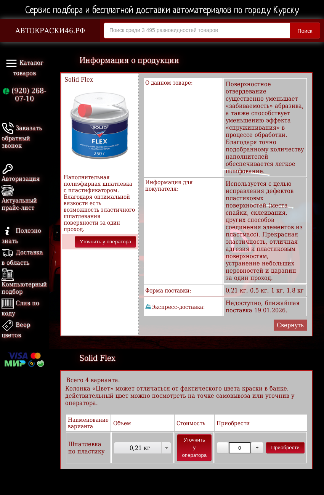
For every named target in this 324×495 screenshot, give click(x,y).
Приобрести (285, 447)
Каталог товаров (24, 67)
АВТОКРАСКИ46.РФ (50, 31)
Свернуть (290, 325)
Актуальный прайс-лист (19, 198)
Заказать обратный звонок (22, 136)
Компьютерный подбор (24, 282)
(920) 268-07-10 (24, 95)
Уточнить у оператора (105, 241)
